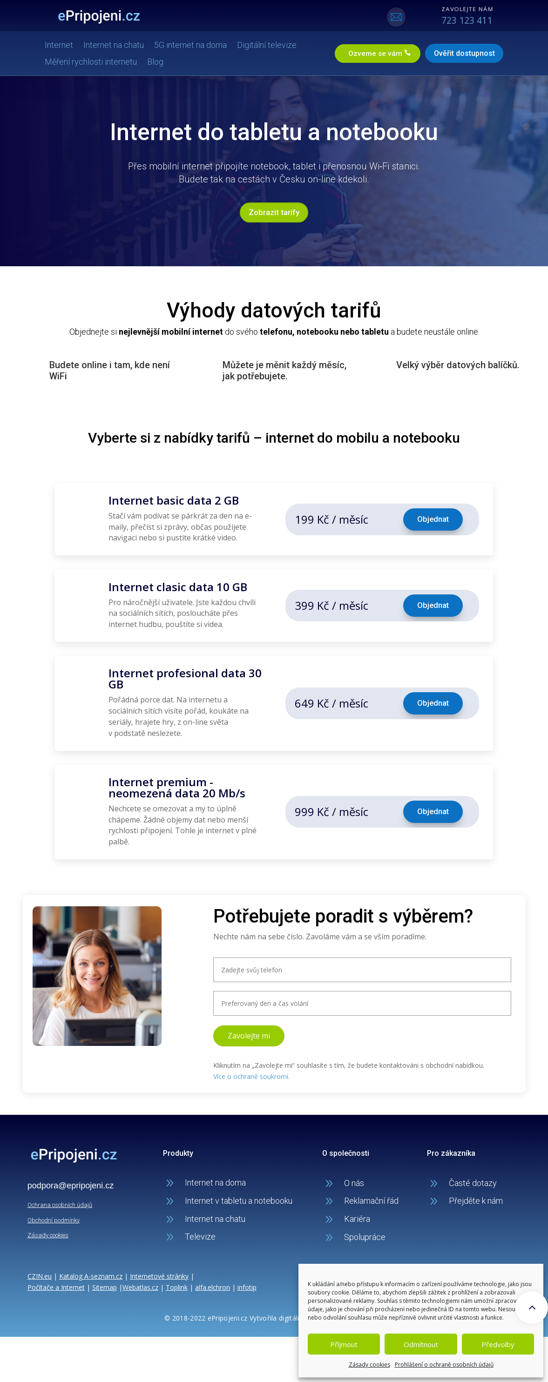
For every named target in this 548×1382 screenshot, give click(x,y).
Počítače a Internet (56, 1284)
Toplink (177, 1284)
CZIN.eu (39, 1272)
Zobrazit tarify (274, 211)
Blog (164, 61)
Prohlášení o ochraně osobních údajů (444, 1365)
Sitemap (104, 1284)
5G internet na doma (198, 44)
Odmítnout (421, 1344)
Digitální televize (275, 44)
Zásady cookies (369, 1365)
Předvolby (497, 1344)
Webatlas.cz (140, 1284)
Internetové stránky (159, 1272)
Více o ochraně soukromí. (251, 1073)
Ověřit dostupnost (456, 52)
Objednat (432, 517)
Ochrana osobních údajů (59, 1201)
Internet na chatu (122, 44)
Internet (67, 44)
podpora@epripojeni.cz (70, 1182)
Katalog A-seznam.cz (90, 1272)
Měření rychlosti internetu (99, 61)
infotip (247, 1284)
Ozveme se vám (365, 52)
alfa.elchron (212, 1284)
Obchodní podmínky (53, 1216)
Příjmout (344, 1344)
